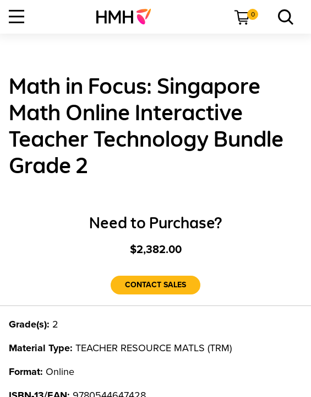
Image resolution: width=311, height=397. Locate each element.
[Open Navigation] (16, 16)
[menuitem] (128, 16)
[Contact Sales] (155, 285)
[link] (128, 17)
